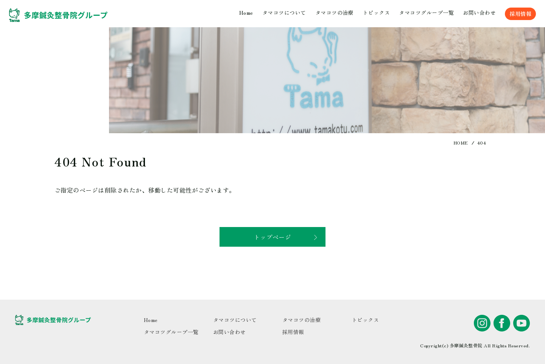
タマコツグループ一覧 (426, 12)
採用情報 (520, 13)
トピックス (376, 12)
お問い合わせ (479, 12)
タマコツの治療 (334, 12)
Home (246, 12)
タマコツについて (284, 12)
